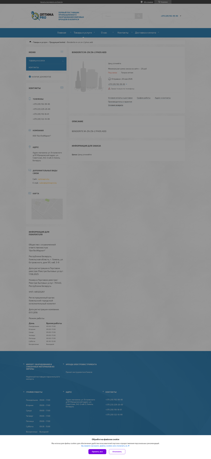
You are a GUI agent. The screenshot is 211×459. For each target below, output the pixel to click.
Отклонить (117, 452)
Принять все (97, 452)
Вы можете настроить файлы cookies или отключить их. (104, 446)
